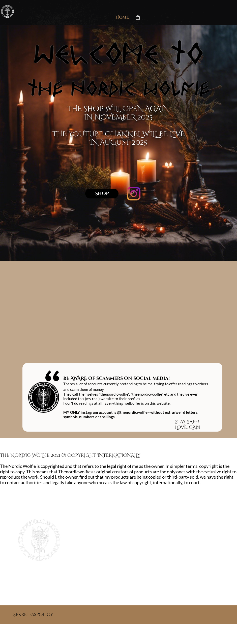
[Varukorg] (137, 17)
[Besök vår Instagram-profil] (133, 193)
